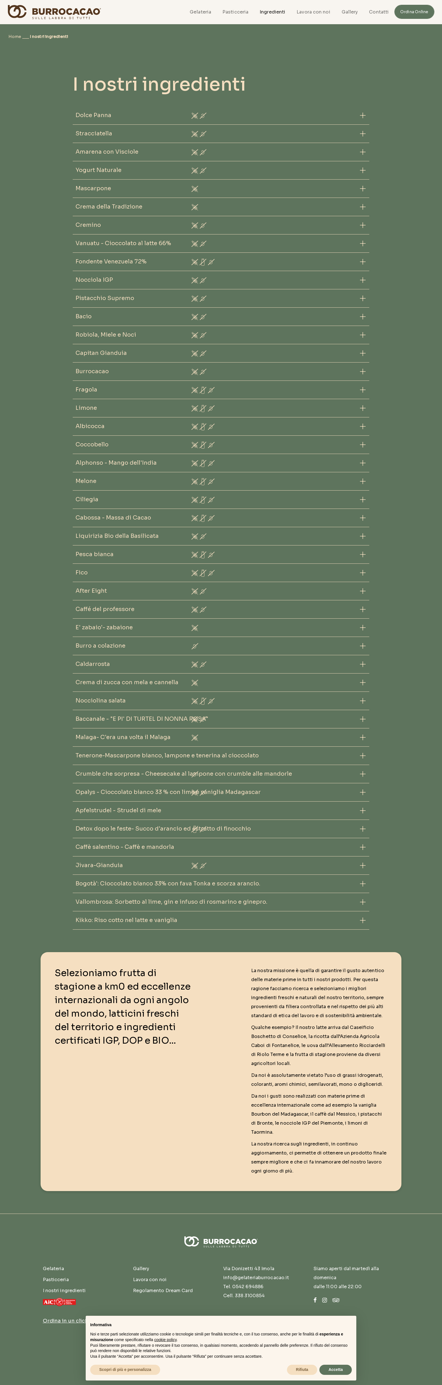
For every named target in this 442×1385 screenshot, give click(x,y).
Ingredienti (272, 12)
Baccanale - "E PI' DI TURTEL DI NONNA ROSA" (142, 718)
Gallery (350, 12)
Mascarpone (93, 188)
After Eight (91, 590)
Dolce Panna (93, 115)
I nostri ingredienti (64, 1291)
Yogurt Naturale (98, 170)
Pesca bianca (95, 554)
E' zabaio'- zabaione (104, 627)
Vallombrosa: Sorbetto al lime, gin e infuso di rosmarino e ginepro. (171, 901)
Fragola (86, 389)
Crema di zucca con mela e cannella (127, 682)
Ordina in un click (65, 1321)
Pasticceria (235, 12)
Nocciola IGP (94, 279)
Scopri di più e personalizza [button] (125, 1369)
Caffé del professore (105, 609)
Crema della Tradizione (109, 206)
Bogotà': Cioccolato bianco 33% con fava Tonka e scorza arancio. (168, 883)
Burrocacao (92, 371)
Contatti (379, 12)
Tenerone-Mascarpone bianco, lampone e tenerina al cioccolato (167, 755)
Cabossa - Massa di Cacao (113, 517)
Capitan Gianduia (101, 353)
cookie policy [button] (165, 1339)
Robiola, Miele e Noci (106, 334)
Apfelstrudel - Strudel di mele (118, 810)
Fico (82, 572)
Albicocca (90, 426)
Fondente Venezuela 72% (111, 261)
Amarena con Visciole (107, 151)
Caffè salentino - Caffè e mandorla (125, 847)
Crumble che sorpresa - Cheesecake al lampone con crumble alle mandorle (184, 773)
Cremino (88, 225)
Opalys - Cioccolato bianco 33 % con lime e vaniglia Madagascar (168, 792)
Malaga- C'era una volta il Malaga (123, 737)
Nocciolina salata (101, 700)
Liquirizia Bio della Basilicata (117, 536)
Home (14, 36)
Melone (86, 481)
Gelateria (200, 12)
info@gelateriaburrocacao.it (256, 1278)
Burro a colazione (100, 645)
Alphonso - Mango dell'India (116, 462)
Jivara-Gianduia (99, 865)
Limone (86, 407)
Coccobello (92, 444)
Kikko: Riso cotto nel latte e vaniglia (126, 920)
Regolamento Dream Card (163, 1291)
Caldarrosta (93, 664)
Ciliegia (87, 499)
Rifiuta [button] (302, 1369)
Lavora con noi (313, 12)
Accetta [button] (335, 1369)
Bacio (84, 316)
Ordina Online (414, 11)
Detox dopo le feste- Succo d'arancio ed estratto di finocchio (163, 828)
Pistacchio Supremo (105, 298)
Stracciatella (94, 133)
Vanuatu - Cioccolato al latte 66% (123, 243)
